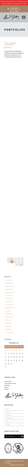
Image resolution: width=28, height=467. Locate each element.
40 (15, 261)
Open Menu (23, 17)
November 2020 (10, 292)
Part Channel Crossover (10, 44)
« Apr (5, 366)
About (7, 412)
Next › (21, 264)
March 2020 (9, 298)
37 (22, 258)
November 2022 (10, 283)
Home (7, 409)
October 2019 (9, 304)
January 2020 (9, 301)
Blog (7, 421)
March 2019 (9, 314)
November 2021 (10, 286)
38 (8, 261)
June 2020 (8, 295)
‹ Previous (10, 258)
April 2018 (8, 326)
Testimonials (9, 418)
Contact (8, 424)
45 (16, 264)
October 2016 (9, 332)
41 (18, 261)
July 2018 (8, 320)
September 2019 (10, 308)
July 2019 (8, 311)
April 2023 (8, 280)
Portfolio (8, 415)
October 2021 (9, 289)
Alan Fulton (9, 47)
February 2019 (10, 317)
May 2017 (8, 329)
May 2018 (8, 323)
